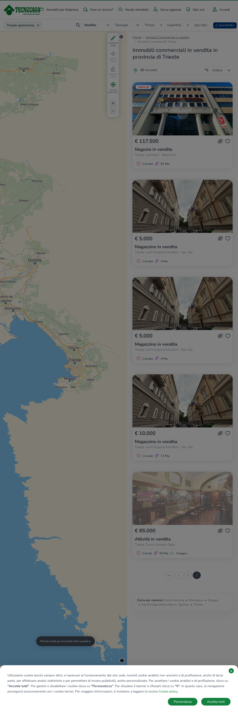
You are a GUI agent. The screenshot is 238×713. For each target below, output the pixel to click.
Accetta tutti (216, 701)
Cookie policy (168, 691)
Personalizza (183, 701)
